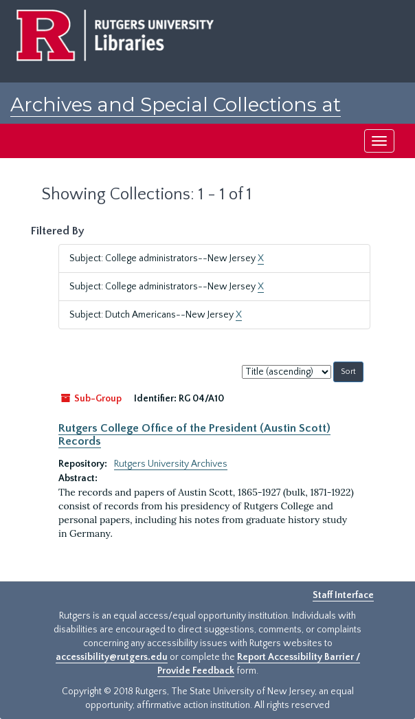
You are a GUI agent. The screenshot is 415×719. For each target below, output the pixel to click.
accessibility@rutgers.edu (112, 657)
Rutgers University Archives (170, 463)
